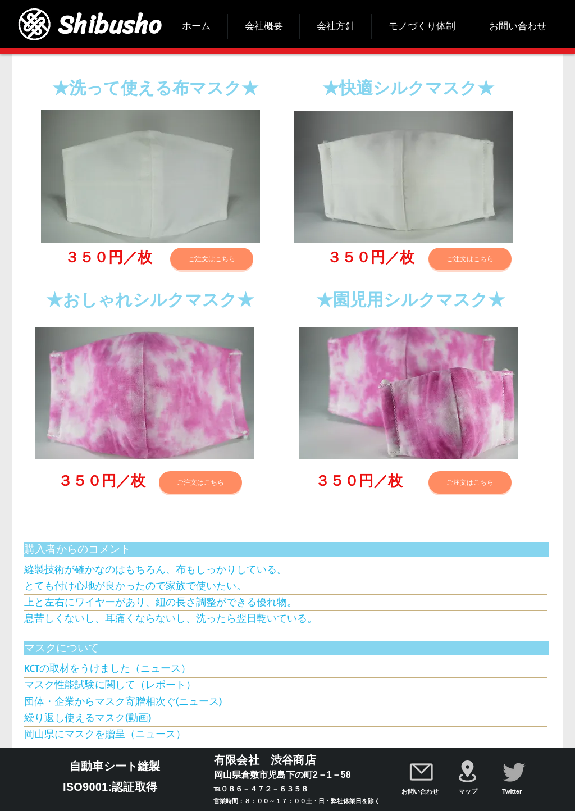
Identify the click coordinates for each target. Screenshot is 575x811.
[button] (150, 176)
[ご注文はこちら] (211, 259)
